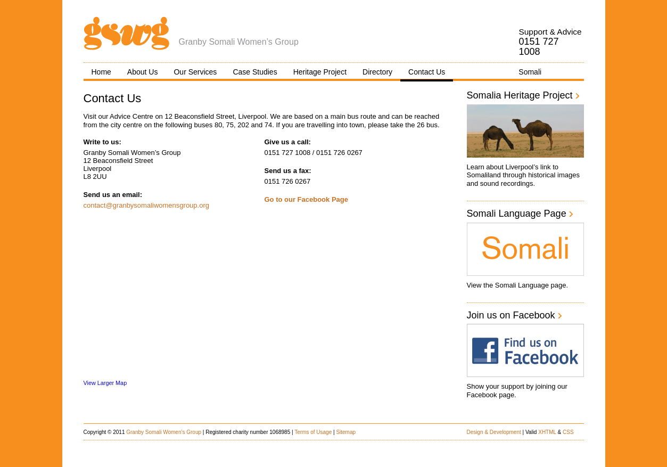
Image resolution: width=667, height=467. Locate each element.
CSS (568, 432)
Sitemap (346, 432)
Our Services (195, 72)
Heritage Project (320, 72)
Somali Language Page (520, 213)
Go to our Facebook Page (306, 199)
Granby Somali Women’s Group (163, 432)
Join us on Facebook (515, 315)
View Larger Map (105, 383)
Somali (529, 72)
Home (101, 72)
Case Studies (255, 72)
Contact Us (426, 72)
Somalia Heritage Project (523, 95)
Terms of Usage (313, 432)
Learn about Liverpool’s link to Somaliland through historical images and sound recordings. (523, 175)
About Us (142, 72)
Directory (377, 72)
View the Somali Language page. (518, 285)
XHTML (547, 432)
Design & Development (494, 432)
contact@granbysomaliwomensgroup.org (146, 205)
